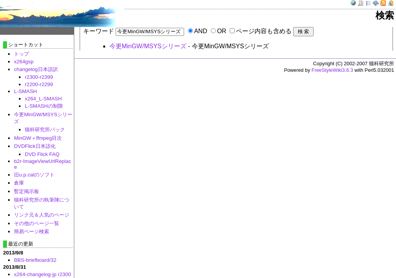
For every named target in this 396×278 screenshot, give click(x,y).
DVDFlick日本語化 (35, 146)
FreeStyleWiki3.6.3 (332, 70)
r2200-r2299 (39, 84)
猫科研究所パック (45, 129)
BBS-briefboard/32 (35, 260)
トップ (21, 54)
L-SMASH (25, 91)
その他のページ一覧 (36, 223)
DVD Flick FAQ (42, 154)
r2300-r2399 (39, 77)
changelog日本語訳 (36, 69)
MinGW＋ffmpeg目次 (38, 138)
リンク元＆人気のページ (41, 215)
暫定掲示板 (26, 191)
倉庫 (19, 183)
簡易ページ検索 (31, 231)
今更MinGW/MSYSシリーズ (147, 46)
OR (221, 31)
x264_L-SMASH (43, 99)
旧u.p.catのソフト (34, 175)
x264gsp (23, 61)
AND (200, 31)
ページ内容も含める (264, 31)
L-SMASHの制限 (44, 106)
